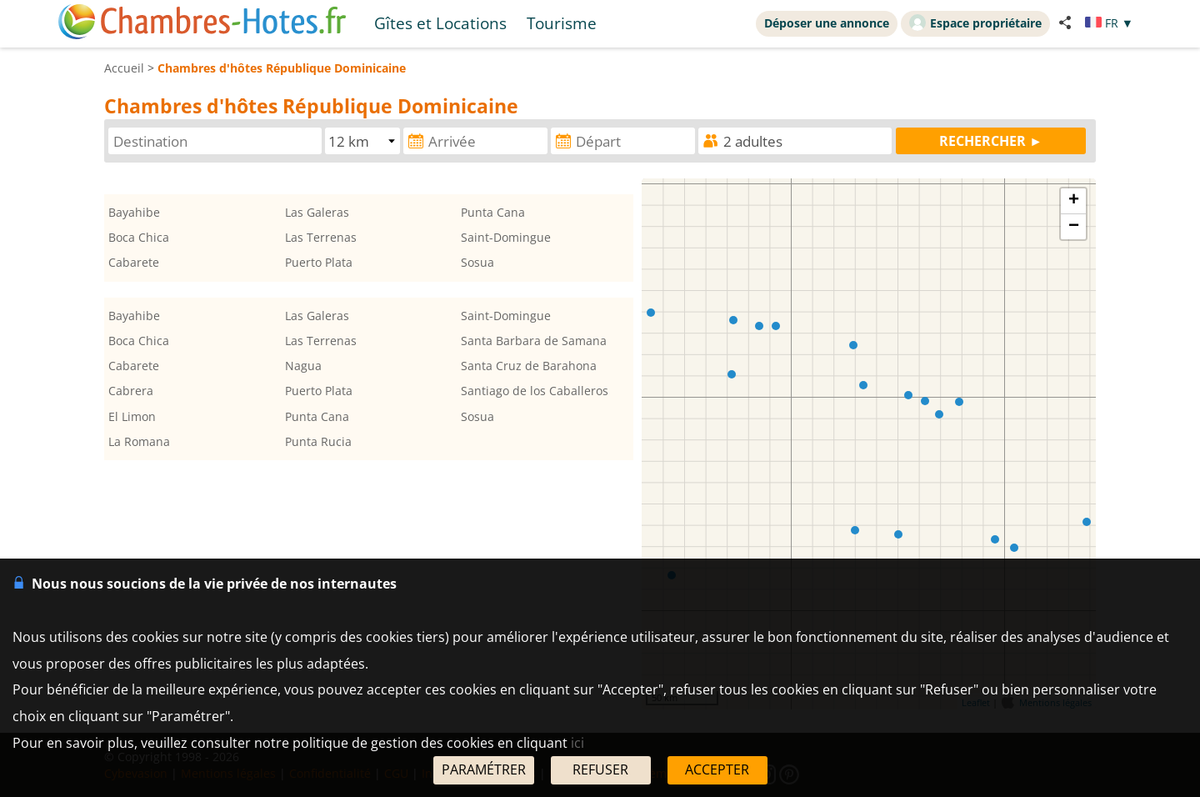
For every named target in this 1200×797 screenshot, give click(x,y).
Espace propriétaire (975, 22)
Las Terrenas (321, 237)
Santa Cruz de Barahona (529, 365)
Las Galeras (317, 212)
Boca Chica (138, 237)
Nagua (303, 365)
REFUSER (600, 769)
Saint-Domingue (506, 237)
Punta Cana (493, 212)
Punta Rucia (318, 441)
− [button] (1073, 226)
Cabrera (130, 390)
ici (577, 743)
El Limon (132, 416)
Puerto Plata (318, 262)
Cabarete (133, 262)
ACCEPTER (717, 769)
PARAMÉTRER (484, 769)
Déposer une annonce (826, 23)
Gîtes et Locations (440, 23)
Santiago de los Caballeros (534, 390)
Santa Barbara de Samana (534, 340)
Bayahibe (134, 212)
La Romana (139, 441)
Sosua (477, 262)
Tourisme (562, 23)
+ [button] (1073, 200)
